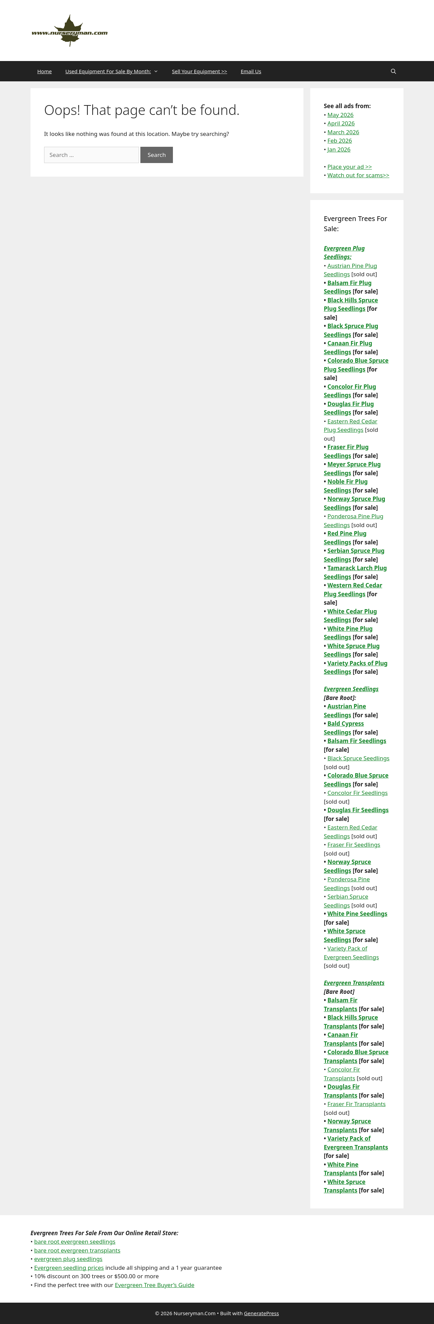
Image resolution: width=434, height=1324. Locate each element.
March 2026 (343, 132)
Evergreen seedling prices (69, 1267)
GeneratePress (261, 1313)
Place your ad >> (350, 166)
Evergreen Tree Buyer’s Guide (155, 1285)
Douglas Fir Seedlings (358, 810)
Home (44, 71)
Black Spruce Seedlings (359, 758)
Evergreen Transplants (354, 983)
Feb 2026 (340, 140)
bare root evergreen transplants (77, 1250)
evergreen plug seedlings (68, 1259)
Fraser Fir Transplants (357, 1104)
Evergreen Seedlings (351, 689)
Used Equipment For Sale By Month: (115, 71)
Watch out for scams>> (358, 175)
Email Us (251, 71)
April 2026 (341, 123)
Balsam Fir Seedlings (357, 741)
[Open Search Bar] (393, 71)
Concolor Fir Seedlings (358, 793)
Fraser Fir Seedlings (354, 844)
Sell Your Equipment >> (199, 71)
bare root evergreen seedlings (75, 1241)
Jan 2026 (339, 149)
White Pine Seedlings (358, 914)
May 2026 (341, 115)
